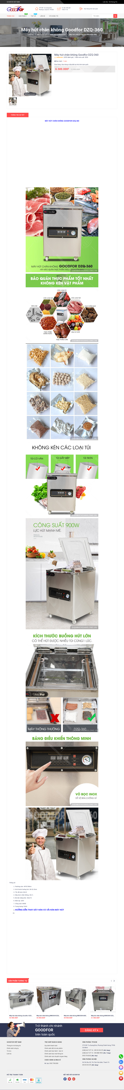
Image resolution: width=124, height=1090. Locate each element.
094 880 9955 (98, 1053)
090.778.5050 (54, 1063)
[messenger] (121, 1067)
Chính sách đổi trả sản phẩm (53, 1048)
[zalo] (121, 1062)
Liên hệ (42, 16)
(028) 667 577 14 (87, 1050)
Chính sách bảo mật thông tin (54, 1053)
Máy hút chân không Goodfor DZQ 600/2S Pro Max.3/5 (27, 1015)
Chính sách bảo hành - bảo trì (54, 1051)
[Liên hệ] (121, 1078)
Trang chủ (10, 16)
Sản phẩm (23, 16)
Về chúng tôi (53, 16)
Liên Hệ (105, 2)
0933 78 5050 (86, 1055)
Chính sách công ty (13, 1048)
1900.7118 (65, 9)
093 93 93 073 (98, 1050)
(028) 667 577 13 (87, 1053)
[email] (121, 1073)
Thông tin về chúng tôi (14, 1045)
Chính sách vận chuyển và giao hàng (56, 1056)
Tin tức (34, 16)
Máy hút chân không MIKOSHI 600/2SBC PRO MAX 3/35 (81, 1015)
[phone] (121, 1056)
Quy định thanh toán (51, 1045)
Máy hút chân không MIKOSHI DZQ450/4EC (50, 1015)
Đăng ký (91, 1030)
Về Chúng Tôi (113, 2)
